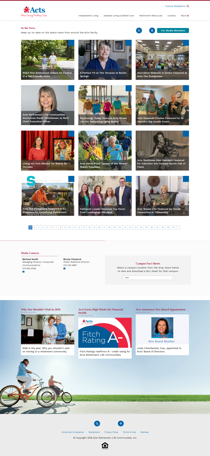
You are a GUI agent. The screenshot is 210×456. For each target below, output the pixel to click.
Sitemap (145, 432)
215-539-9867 (70, 265)
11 (74, 227)
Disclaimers (94, 432)
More (185, 15)
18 (109, 227)
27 (157, 227)
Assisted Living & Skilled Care (119, 15)
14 (89, 227)
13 (84, 227)
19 (114, 227)
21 (125, 227)
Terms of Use (129, 432)
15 (94, 227)
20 (120, 227)
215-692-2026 (29, 268)
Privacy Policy (111, 432)
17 (104, 227)
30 (173, 227)
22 (130, 227)
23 (135, 227)
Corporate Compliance (72, 432)
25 (146, 227)
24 (141, 227)
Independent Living (88, 15)
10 (70, 227)
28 (163, 227)
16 (99, 227)
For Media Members (173, 30)
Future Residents (175, 6)
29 (168, 227)
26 (152, 227)
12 (79, 227)
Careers (172, 15)
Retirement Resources (150, 15)
